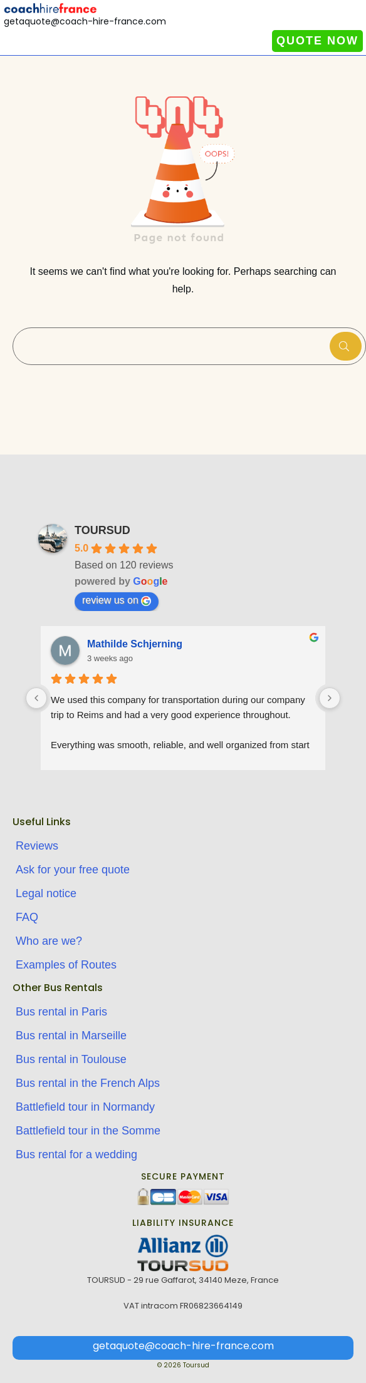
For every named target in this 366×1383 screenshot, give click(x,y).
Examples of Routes (66, 965)
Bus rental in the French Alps (88, 1083)
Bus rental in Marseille (71, 1035)
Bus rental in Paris (61, 1011)
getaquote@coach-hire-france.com (183, 1346)
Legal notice (46, 893)
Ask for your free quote (73, 869)
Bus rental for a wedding (76, 1154)
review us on (116, 600)
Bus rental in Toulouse (71, 1059)
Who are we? (49, 941)
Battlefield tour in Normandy (85, 1107)
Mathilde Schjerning (134, 644)
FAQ (27, 917)
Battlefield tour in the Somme (88, 1130)
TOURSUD (102, 530)
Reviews (37, 846)
